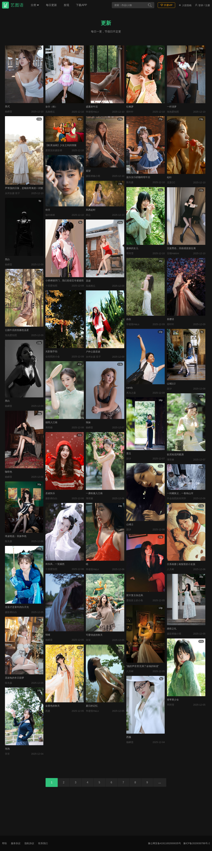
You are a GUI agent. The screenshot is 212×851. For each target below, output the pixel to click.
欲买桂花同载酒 (175, 454)
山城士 (129, 524)
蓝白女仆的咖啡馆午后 (138, 177)
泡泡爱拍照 (173, 111)
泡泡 (7, 748)
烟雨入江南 (51, 422)
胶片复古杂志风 (134, 595)
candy (129, 387)
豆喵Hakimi (173, 253)
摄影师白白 (51, 498)
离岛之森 (131, 392)
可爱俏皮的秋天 (94, 635)
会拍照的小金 (52, 356)
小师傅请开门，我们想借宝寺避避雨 (64, 280)
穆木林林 (50, 215)
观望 (88, 170)
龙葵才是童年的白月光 (17, 607)
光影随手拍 (51, 351)
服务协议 (15, 843)
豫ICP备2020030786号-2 (196, 843)
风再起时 (90, 209)
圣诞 (88, 280)
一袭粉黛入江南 (94, 493)
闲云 (88, 215)
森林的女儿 (132, 248)
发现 (66, 5)
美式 (7, 106)
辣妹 (88, 422)
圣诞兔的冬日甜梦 (14, 677)
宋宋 (88, 640)
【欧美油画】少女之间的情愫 (60, 145)
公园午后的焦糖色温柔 (17, 330)
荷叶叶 (129, 111)
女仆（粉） (51, 106)
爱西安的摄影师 (53, 150)
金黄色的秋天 (52, 705)
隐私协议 (29, 843)
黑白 (7, 259)
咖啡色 (8, 471)
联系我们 (43, 843)
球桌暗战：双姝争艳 (15, 536)
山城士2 (171, 383)
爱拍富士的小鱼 (134, 600)
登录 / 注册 (202, 5)
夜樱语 (170, 319)
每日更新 (51, 5)
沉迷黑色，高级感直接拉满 (181, 248)
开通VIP (166, 5)
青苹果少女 (173, 699)
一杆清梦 (171, 106)
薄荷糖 (49, 427)
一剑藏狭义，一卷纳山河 (180, 493)
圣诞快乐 (50, 493)
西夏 (47, 711)
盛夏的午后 (92, 106)
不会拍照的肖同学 (176, 498)
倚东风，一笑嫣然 (55, 564)
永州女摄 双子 (12, 193)
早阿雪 (129, 253)
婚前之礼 (171, 628)
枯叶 (169, 177)
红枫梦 (129, 106)
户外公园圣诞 (93, 351)
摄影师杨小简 (93, 176)
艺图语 (17, 5)
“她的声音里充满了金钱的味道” (142, 666)
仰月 (47, 209)
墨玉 (128, 453)
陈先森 (129, 182)
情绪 (47, 634)
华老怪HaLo (92, 111)
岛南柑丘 (50, 111)
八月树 (170, 569)
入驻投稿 (185, 5)
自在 (128, 319)
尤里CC (171, 182)
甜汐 (169, 388)
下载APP (81, 5)
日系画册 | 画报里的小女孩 (181, 564)
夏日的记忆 (92, 705)
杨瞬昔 (8, 111)
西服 (128, 737)
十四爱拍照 (51, 285)
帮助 (4, 843)
